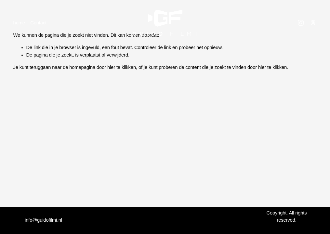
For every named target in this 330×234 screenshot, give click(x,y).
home (19, 22)
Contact (38, 22)
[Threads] (313, 22)
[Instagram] (300, 22)
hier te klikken (121, 67)
